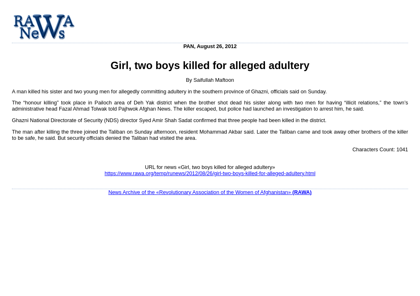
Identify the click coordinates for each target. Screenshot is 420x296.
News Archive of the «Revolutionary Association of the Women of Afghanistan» (210, 192)
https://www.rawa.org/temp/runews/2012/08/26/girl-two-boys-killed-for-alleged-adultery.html (210, 173)
